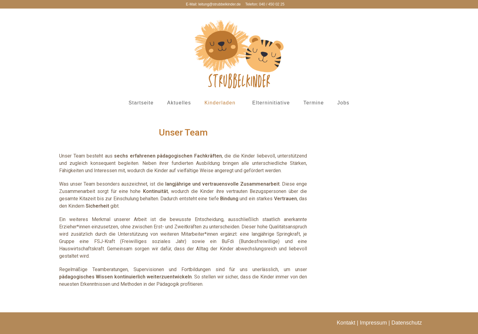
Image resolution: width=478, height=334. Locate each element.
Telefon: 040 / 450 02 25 (264, 4)
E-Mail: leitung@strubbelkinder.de (213, 4)
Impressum (373, 323)
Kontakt (346, 323)
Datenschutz (406, 323)
